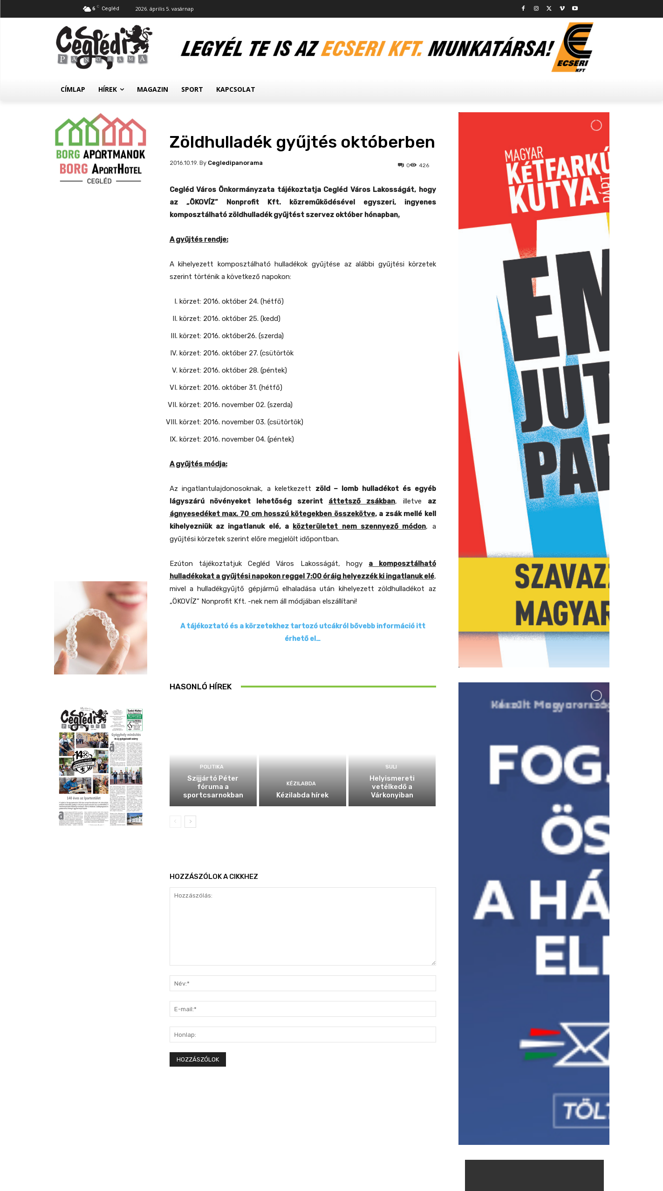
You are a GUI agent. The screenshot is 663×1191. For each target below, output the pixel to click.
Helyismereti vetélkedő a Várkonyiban (392, 786)
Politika (212, 766)
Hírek (518, 985)
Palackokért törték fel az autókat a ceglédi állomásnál (554, 1004)
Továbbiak (534, 1107)
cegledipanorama (235, 163)
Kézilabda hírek (302, 795)
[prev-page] (175, 822)
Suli (391, 766)
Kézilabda (301, 783)
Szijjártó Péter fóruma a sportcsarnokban (213, 786)
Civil (517, 1057)
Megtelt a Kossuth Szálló (554, 1067)
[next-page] (190, 822)
